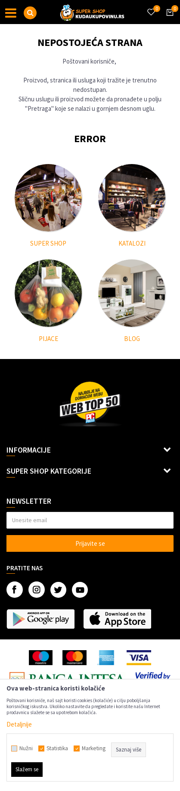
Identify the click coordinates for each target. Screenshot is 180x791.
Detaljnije (19, 724)
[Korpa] (168, 20)
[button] (30, 12)
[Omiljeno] (151, 7)
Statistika (57, 748)
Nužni (26, 748)
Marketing (94, 748)
